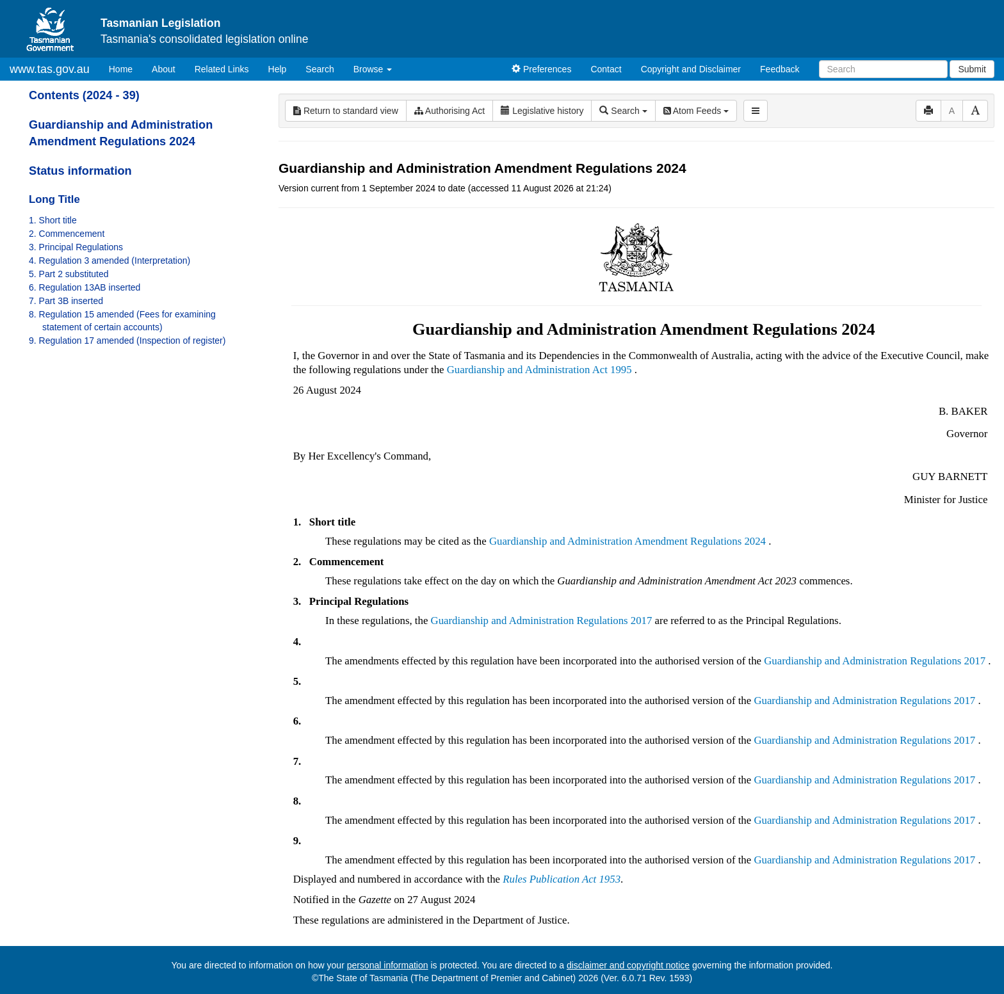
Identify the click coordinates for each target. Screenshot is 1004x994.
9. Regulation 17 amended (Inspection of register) (127, 340)
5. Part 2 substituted (69, 274)
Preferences (541, 69)
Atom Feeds (696, 111)
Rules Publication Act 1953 (561, 879)
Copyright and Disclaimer (691, 69)
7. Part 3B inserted (66, 301)
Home (125, 68)
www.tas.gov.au (50, 69)
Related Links (222, 69)
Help (277, 69)
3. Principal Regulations (76, 247)
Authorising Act (449, 111)
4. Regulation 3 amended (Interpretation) (109, 260)
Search (319, 69)
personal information (387, 965)
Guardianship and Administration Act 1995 (539, 370)
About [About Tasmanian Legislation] (163, 69)
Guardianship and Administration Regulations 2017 (541, 620)
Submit (972, 69)
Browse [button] (373, 69)
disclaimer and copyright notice (628, 965)
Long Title (54, 199)
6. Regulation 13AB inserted (84, 287)
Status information (80, 170)
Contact (605, 69)
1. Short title (53, 220)
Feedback (779, 69)
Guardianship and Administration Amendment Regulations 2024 (627, 541)
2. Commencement (66, 233)
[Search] (883, 69)
